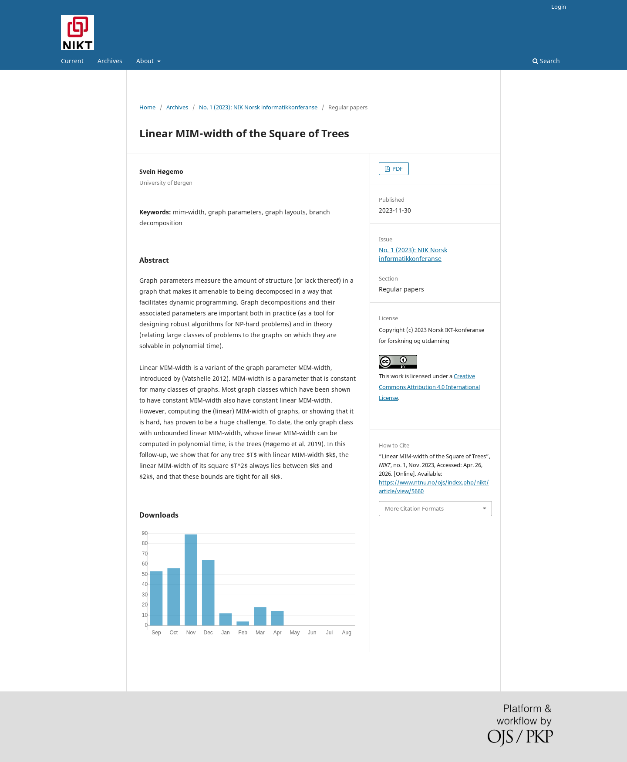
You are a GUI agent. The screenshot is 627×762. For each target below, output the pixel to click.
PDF (397, 169)
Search (546, 61)
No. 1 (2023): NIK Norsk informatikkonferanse (258, 107)
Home (147, 107)
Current (72, 61)
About (145, 61)
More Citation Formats (414, 508)
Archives (110, 61)
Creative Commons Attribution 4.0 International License (429, 387)
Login (558, 6)
